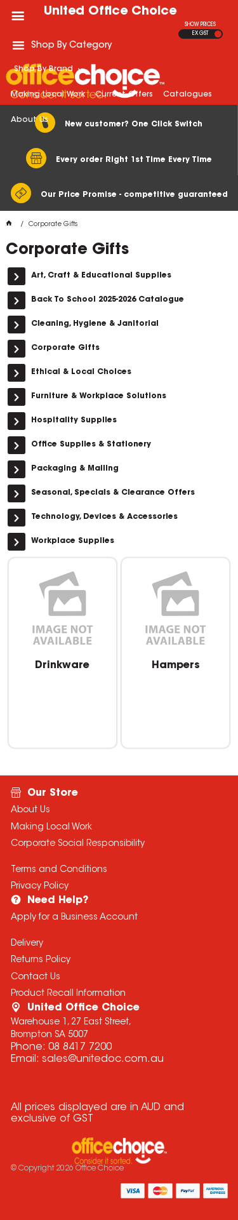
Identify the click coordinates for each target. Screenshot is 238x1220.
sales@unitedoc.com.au (103, 1059)
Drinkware (62, 665)
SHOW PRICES (200, 24)
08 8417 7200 (80, 1047)
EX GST (200, 33)
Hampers (176, 665)
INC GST (218, 33)
